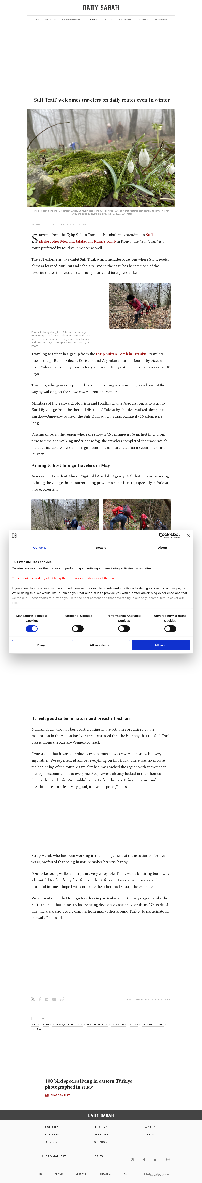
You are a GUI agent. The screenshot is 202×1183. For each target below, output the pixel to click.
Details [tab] (101, 547)
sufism (35, 1024)
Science (142, 19)
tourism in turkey (153, 1024)
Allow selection (101, 645)
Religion (161, 19)
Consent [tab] (39, 547)
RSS (126, 1174)
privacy (59, 1174)
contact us (104, 1174)
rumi (46, 1024)
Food (109, 19)
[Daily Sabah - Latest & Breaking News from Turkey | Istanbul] (101, 7)
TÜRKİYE (101, 1127)
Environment (72, 19)
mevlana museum (97, 1024)
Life (36, 19)
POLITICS (52, 1127)
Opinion (101, 1142)
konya (134, 1024)
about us (81, 1174)
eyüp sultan (118, 1024)
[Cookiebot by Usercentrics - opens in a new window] (162, 535)
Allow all (161, 645)
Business (52, 1134)
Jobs (40, 1174)
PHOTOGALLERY (60, 1095)
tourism (36, 1028)
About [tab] (162, 547)
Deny (41, 645)
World (150, 1127)
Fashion (125, 19)
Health (50, 19)
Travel (93, 19)
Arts (150, 1134)
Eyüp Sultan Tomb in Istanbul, (122, 354)
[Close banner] (188, 535)
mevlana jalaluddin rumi (67, 1024)
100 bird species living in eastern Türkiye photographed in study (90, 1084)
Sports (52, 1142)
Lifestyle (101, 1134)
